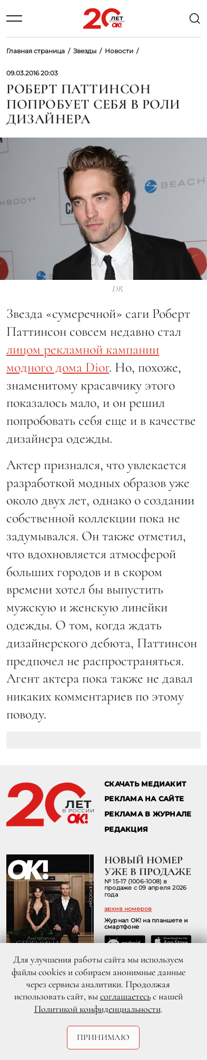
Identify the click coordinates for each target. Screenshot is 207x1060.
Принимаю (103, 1037)
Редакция (126, 829)
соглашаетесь (125, 996)
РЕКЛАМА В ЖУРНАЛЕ (147, 814)
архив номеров (128, 909)
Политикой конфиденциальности (97, 1009)
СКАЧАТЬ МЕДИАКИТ (145, 784)
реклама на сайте (144, 799)
